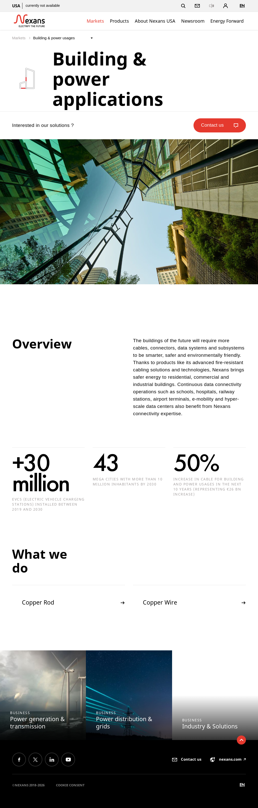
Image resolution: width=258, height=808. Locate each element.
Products (119, 21)
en (242, 5)
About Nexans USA (155, 21)
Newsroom (193, 21)
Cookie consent (70, 785)
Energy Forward (227, 21)
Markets (95, 21)
